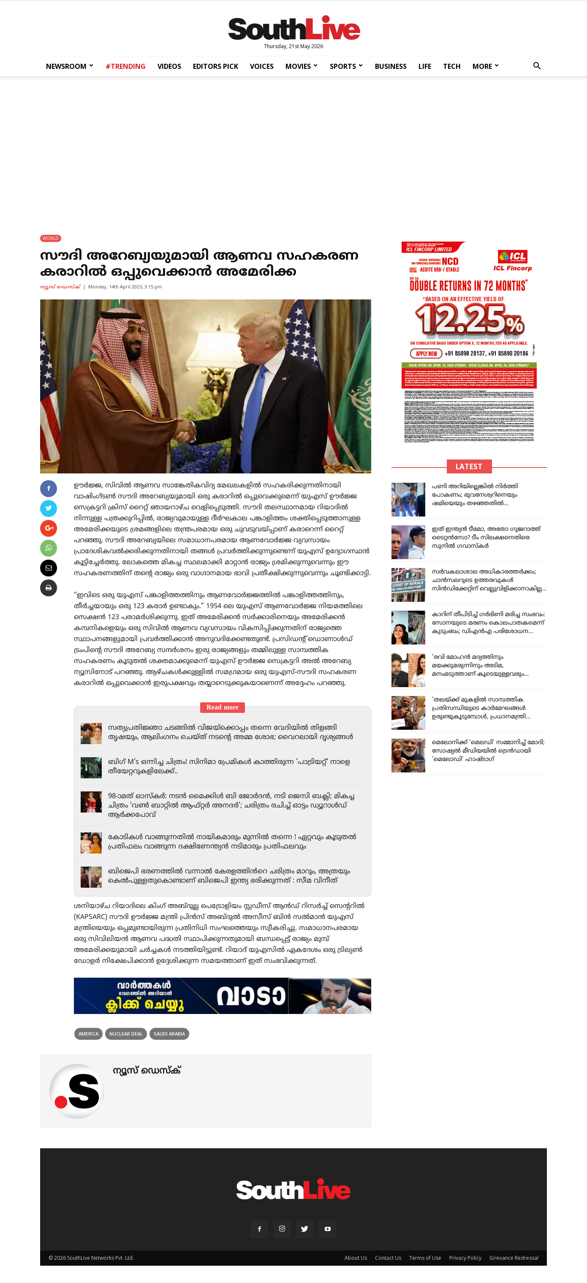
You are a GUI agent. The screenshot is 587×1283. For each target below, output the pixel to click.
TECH (452, 66)
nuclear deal (126, 1034)
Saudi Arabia (169, 1034)
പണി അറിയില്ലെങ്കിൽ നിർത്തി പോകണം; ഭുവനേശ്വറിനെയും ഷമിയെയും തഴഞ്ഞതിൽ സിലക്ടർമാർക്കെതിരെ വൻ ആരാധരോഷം (475, 504)
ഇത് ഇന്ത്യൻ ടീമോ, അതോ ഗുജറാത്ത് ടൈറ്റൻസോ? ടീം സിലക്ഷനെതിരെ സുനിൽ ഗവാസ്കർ (486, 538)
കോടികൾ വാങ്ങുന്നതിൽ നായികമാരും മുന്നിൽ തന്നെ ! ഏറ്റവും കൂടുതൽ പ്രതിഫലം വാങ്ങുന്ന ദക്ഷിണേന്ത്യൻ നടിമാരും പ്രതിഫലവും (227, 842)
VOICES (262, 66)
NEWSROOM (69, 66)
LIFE (425, 66)
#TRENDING (126, 66)
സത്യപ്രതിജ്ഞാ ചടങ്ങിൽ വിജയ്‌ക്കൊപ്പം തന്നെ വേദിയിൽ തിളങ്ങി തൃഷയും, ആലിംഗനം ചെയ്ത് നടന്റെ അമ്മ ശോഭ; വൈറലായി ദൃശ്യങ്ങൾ (235, 733)
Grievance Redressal (513, 1258)
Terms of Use (425, 1258)
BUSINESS (391, 66)
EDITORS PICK (215, 66)
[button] (537, 67)
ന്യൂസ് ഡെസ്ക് (60, 288)
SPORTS (346, 66)
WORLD (51, 239)
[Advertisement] (293, 150)
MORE (486, 66)
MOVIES (301, 66)
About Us (356, 1258)
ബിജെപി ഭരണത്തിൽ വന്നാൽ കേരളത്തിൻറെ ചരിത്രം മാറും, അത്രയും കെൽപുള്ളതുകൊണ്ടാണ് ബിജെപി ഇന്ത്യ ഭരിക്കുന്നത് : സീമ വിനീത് (232, 876)
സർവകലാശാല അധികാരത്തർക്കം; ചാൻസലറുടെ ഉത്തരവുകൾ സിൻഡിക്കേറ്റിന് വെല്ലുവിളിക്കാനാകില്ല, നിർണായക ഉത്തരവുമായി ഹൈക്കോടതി (488, 589)
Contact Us (388, 1258)
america (88, 1034)
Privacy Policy (465, 1258)
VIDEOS (169, 66)
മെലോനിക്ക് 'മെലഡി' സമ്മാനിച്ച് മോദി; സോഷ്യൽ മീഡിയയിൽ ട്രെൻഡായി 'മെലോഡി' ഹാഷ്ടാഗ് (488, 751)
